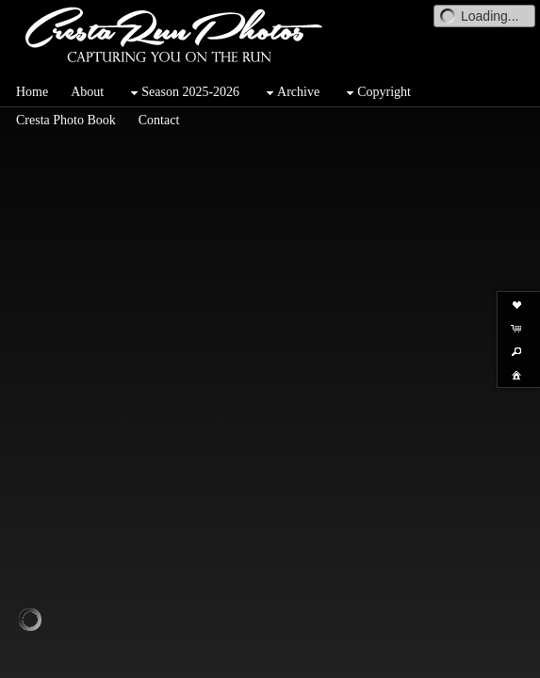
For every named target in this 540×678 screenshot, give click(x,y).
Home (32, 92)
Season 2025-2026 (182, 93)
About (87, 92)
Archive (290, 93)
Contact (159, 120)
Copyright (376, 93)
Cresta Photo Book (66, 120)
